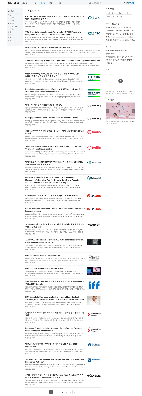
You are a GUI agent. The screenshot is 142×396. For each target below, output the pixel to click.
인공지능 (128, 13)
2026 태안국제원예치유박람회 (116, 50)
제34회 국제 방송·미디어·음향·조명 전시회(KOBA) (123, 60)
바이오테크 (110, 17)
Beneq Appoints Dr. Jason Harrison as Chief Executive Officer (51, 118)
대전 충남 (11, 20)
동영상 (108, 70)
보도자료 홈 (13, 3)
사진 (59, 3)
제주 (9, 40)
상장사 (51, 3)
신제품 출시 (119, 13)
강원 (9, 32)
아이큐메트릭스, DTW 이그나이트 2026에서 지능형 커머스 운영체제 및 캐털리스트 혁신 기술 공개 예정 (120, 93)
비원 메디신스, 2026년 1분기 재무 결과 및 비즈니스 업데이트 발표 (51, 196)
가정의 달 (110, 13)
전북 (9, 37)
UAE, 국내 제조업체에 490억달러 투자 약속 (42, 255)
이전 (107, 111)
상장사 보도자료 (112, 24)
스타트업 (119, 17)
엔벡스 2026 (110, 63)
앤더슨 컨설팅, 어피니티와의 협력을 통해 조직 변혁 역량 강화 (49, 47)
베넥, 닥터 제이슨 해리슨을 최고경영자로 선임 (43, 105)
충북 (9, 35)
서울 (9, 15)
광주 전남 (11, 23)
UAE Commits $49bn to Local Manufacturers (44, 268)
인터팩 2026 (110, 54)
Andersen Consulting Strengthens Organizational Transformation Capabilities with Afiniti (62, 60)
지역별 (42, 3)
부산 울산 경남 (13, 26)
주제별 (33, 3)
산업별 (24, 3)
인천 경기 (11, 18)
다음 (133, 111)
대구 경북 (11, 29)
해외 (9, 43)
